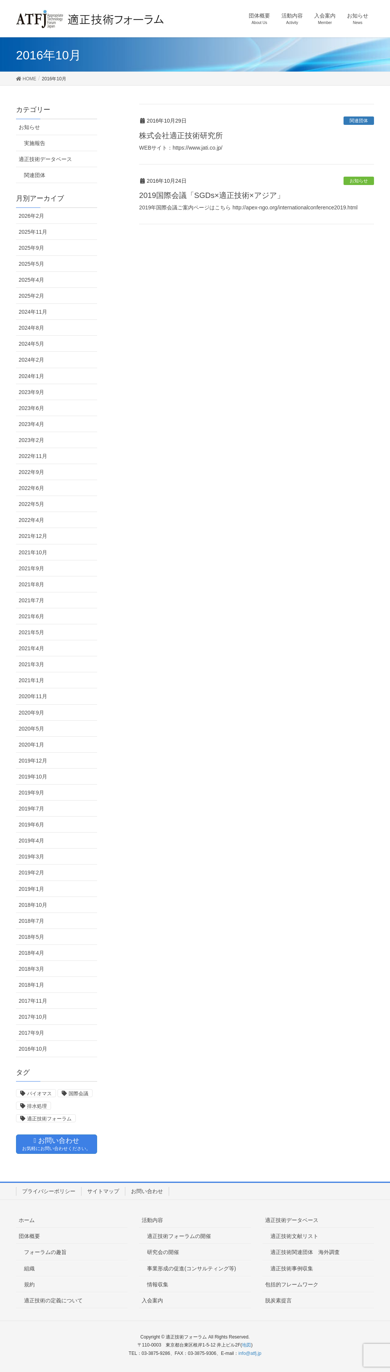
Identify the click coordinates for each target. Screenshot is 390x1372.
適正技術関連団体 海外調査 (305, 1252)
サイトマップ (103, 1191)
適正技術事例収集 (291, 1268)
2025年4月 (31, 280)
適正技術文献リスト (294, 1236)
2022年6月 (31, 488)
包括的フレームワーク (291, 1284)
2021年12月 (33, 536)
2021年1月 (31, 680)
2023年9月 (31, 392)
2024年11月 (33, 312)
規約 (29, 1284)
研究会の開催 (163, 1252)
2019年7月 (31, 809)
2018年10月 (33, 905)
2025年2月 (31, 296)
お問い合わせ (147, 1191)
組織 (29, 1268)
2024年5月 (31, 344)
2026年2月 (31, 216)
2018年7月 (31, 921)
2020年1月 (31, 745)
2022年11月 (33, 456)
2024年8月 (31, 328)
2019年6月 (31, 825)
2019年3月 (31, 857)
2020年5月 (31, 729)
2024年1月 (31, 376)
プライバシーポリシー (48, 1191)
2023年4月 (31, 424)
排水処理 (37, 1106)
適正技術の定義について (53, 1300)
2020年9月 (31, 713)
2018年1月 (31, 985)
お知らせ (359, 180)
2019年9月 (31, 793)
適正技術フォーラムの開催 (179, 1236)
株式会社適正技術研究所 (181, 135)
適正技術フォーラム (49, 1119)
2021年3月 (31, 664)
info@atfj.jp (249, 1353)
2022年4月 (31, 520)
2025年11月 (33, 232)
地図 (246, 1345)
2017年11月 (33, 1001)
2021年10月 (33, 552)
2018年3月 (31, 969)
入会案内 (152, 1300)
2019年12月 (33, 761)
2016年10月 (33, 1049)
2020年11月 (33, 696)
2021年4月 (31, 648)
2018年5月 (31, 937)
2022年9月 (31, 472)
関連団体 (359, 120)
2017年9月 (31, 1033)
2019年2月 (31, 872)
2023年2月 (31, 440)
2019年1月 (31, 889)
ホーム (27, 1220)
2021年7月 (31, 600)
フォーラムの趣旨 (45, 1252)
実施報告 (34, 143)
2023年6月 (31, 408)
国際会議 (78, 1093)
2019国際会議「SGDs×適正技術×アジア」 (211, 195)
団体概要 (29, 1236)
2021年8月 (31, 584)
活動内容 (152, 1220)
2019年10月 (33, 777)
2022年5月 (31, 504)
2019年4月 (31, 841)
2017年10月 (33, 1017)
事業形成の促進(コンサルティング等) (191, 1268)
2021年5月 (31, 632)
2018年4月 (31, 953)
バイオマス (39, 1093)
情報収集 (157, 1284)
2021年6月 (31, 616)
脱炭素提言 (278, 1300)
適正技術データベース (45, 159)
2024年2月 (31, 360)
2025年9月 (31, 248)
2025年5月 (31, 264)
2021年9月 (31, 568)
